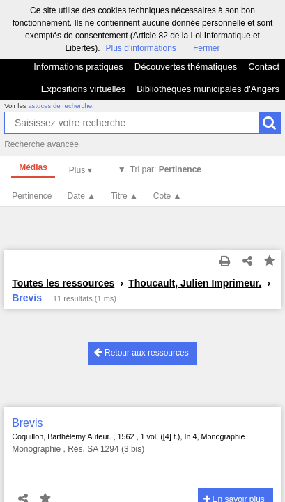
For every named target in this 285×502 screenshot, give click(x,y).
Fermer (206, 48)
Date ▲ (82, 196)
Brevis (27, 423)
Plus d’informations (140, 48)
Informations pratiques (78, 66)
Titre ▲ (124, 196)
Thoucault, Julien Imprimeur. (194, 283)
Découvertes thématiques (185, 66)
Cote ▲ (167, 196)
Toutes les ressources (63, 283)
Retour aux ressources (141, 352)
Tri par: (165, 169)
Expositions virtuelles (83, 89)
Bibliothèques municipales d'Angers (208, 89)
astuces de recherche (60, 105)
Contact (263, 66)
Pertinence (32, 196)
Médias (33, 167)
